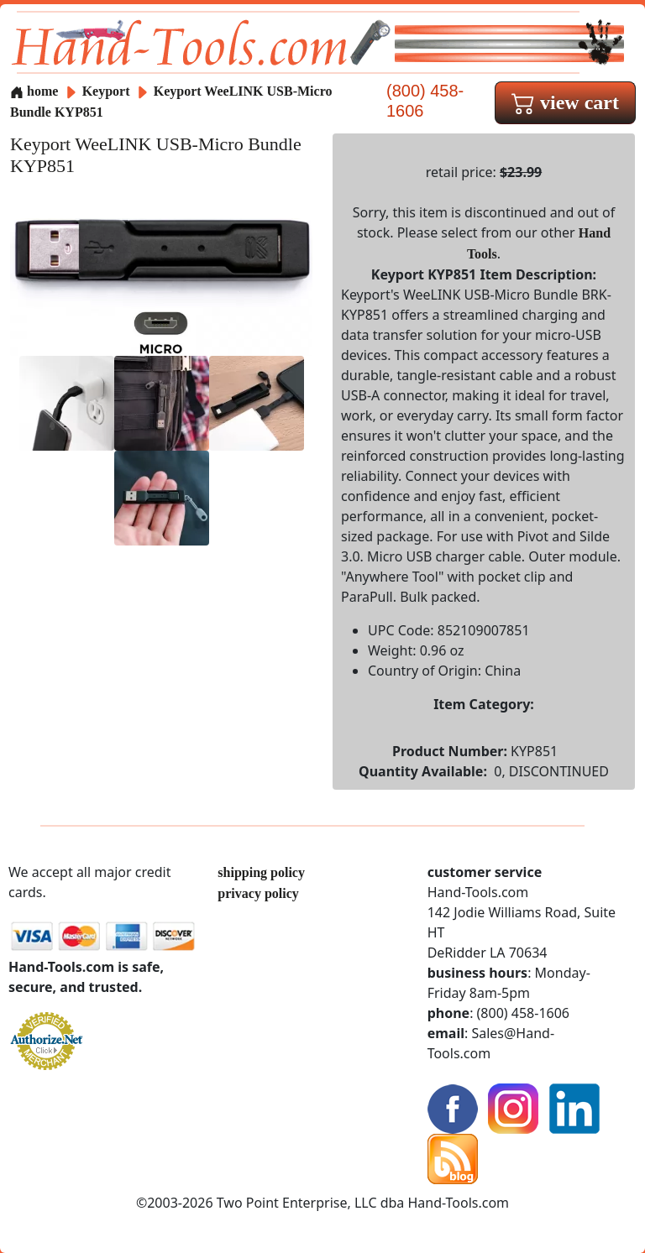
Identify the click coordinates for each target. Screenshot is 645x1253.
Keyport (108, 91)
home (34, 91)
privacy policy (258, 893)
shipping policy (261, 872)
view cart (565, 102)
